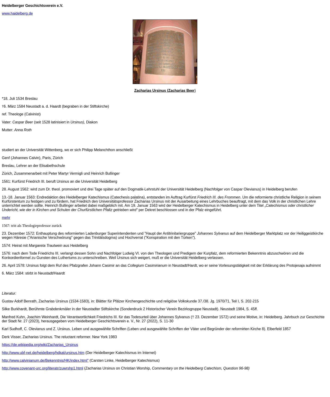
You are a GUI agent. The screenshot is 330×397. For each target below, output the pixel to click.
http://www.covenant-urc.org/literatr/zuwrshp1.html (42, 368)
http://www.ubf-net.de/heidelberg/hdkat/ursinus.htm (43, 353)
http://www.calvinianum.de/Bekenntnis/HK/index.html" (45, 360)
